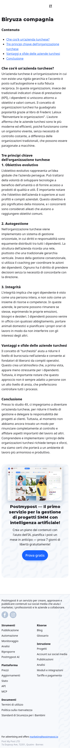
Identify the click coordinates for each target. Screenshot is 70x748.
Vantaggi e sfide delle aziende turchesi (33, 54)
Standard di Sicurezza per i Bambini (23, 715)
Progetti (42, 649)
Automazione (9, 635)
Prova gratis (35, 555)
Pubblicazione (10, 630)
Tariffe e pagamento (49, 675)
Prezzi (5, 670)
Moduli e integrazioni (50, 670)
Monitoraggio (9, 641)
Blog (40, 630)
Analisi (5, 646)
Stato (4, 681)
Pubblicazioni (45, 659)
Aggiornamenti (10, 675)
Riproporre (8, 651)
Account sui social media (52, 654)
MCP (4, 691)
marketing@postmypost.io (44, 736)
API (3, 686)
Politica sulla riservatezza (16, 710)
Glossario (43, 635)
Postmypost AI (10, 657)
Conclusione (15, 58)
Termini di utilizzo (12, 705)
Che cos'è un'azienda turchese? (27, 39)
